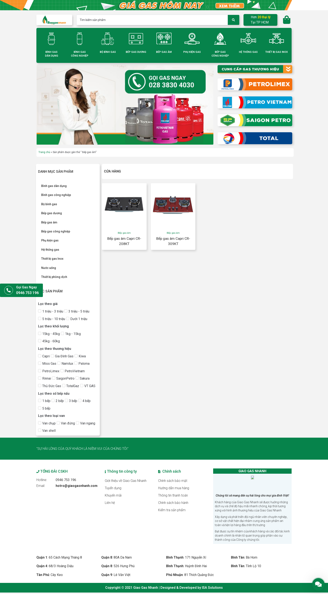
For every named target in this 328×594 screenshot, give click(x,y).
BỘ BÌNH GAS (108, 52)
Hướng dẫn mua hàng (173, 488)
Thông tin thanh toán (173, 495)
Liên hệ (110, 503)
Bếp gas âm (124, 233)
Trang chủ (44, 152)
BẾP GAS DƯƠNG (136, 52)
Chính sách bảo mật (172, 481)
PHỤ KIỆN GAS (192, 52)
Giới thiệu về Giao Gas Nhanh (125, 481)
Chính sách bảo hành (173, 503)
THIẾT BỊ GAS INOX (276, 52)
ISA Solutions (212, 589)
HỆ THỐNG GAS (248, 52)
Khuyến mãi (113, 495)
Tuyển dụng (113, 488)
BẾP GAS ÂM (164, 52)
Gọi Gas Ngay (26, 287)
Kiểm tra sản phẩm (172, 510)
